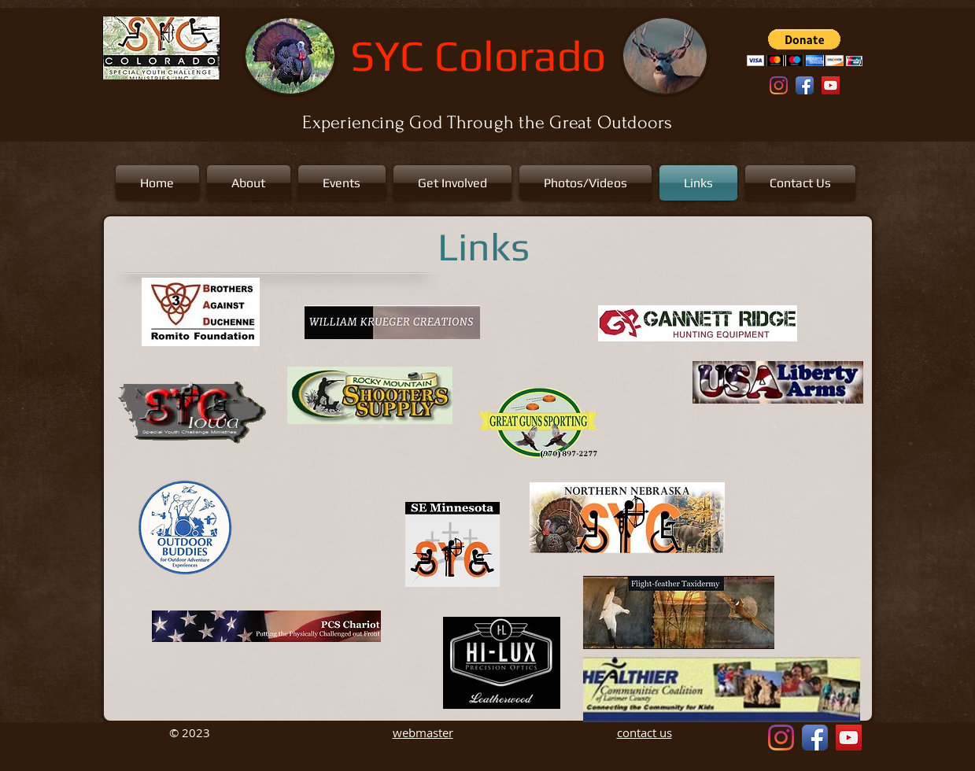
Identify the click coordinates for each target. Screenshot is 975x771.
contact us (644, 732)
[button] (804, 47)
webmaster (423, 732)
